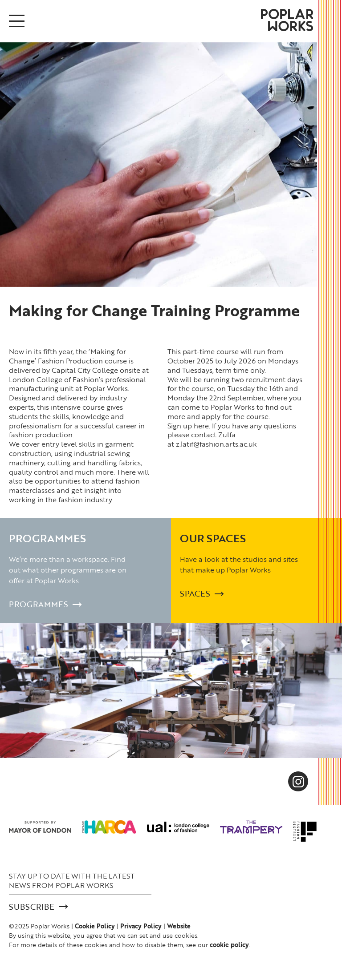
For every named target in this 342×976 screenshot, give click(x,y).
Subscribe (38, 907)
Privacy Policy (141, 926)
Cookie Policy (95, 926)
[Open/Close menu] (16, 21)
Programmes (47, 538)
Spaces (202, 594)
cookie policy (229, 944)
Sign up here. (188, 425)
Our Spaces (213, 538)
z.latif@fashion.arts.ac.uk (216, 444)
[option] (158, 164)
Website (179, 926)
